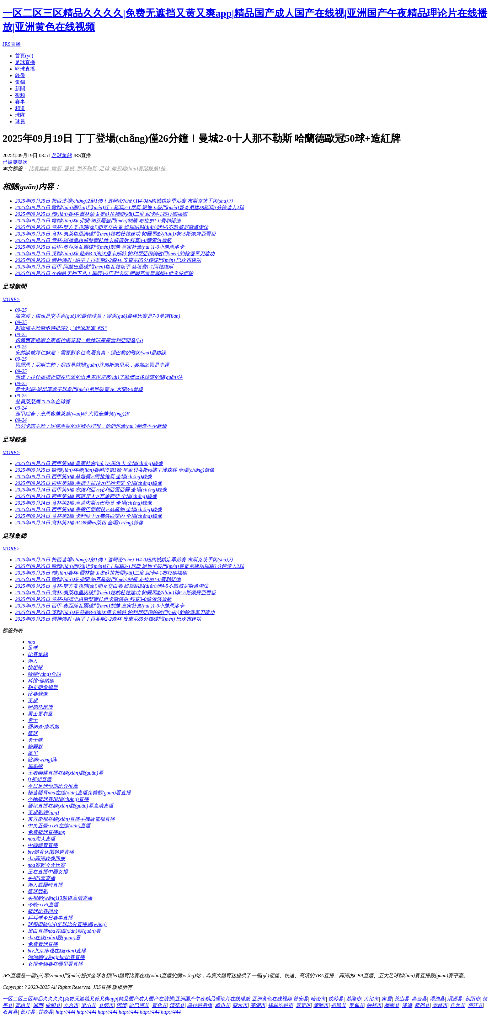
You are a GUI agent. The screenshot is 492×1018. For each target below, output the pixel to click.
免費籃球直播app (46, 832)
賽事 (20, 101)
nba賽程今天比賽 (46, 865)
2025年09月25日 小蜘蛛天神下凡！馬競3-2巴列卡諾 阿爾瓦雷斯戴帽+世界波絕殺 (104, 273)
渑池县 (437, 998)
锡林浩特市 (280, 1005)
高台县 (419, 998)
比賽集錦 (40, 168)
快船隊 (35, 667)
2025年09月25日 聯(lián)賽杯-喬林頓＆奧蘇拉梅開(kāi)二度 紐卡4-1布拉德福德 (101, 214)
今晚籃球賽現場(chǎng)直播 (58, 799)
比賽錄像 (38, 694)
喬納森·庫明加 (43, 726)
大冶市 (371, 998)
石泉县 (10, 1012)
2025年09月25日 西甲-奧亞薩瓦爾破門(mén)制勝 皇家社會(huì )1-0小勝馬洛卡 (99, 247)
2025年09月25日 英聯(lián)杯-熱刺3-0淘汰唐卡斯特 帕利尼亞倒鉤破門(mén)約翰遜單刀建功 (115, 253)
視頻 (20, 95)
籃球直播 (25, 69)
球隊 (20, 115)
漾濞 (407, 1005)
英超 (33, 700)
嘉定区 (303, 1005)
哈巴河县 (139, 1005)
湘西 (38, 1005)
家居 (387, 998)
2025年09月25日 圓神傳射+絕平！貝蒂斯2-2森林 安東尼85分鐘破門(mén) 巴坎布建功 (108, 260)
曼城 (70, 168)
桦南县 (391, 1005)
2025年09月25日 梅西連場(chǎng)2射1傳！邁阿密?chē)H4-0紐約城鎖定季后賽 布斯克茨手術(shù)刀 (124, 201)
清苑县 (176, 1005)
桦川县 (222, 1005)
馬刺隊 (35, 766)
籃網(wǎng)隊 (42, 759)
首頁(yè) (24, 55)
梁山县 (88, 1005)
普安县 (300, 998)
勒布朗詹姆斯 (43, 687)
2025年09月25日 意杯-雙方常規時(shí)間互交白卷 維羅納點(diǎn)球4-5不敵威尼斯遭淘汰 (111, 227)
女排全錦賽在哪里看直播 (55, 964)
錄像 (20, 75)
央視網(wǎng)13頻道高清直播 (60, 898)
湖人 (33, 661)
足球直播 (25, 62)
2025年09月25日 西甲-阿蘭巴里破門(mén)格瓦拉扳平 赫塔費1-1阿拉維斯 (94, 266)
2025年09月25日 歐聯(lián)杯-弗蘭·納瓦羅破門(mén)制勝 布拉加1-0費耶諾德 (98, 220)
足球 (105, 168)
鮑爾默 (35, 746)
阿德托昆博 (40, 707)
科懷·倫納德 (41, 680)
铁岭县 (335, 998)
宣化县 (159, 1005)
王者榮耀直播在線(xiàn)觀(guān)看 (65, 773)
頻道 (20, 108)
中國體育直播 (43, 845)
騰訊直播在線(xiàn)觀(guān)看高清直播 (70, 806)
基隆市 (353, 998)
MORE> (11, 299)
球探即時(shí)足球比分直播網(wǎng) (67, 924)
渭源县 (454, 998)
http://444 (65, 1012)
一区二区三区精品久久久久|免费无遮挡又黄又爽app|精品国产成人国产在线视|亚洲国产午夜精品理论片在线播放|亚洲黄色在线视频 (147, 998)
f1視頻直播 (39, 779)
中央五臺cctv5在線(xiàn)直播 (59, 825)
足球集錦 (61, 155)
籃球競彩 (38, 891)
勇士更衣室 (40, 713)
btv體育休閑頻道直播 (51, 852)
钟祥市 (374, 1005)
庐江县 (475, 1005)
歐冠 (57, 168)
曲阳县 (53, 1005)
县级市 (106, 1005)
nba (31, 641)
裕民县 (338, 1005)
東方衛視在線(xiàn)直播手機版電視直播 (71, 819)
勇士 (33, 720)
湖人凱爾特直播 (45, 885)
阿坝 (121, 1005)
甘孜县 (45, 1012)
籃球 (33, 733)
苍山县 (401, 998)
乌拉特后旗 (199, 1005)
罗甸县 (356, 1005)
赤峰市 (439, 1005)
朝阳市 (472, 998)
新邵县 (422, 1005)
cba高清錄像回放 (46, 858)
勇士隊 (35, 740)
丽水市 (240, 1005)
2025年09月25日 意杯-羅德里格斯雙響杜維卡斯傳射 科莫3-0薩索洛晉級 (93, 240)
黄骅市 (321, 1005)
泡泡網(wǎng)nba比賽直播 (56, 957)
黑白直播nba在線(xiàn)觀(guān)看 (64, 931)
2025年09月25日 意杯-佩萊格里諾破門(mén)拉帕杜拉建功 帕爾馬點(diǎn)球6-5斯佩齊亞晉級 (115, 233)
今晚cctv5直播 (43, 904)
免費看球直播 (43, 944)
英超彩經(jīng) (43, 812)
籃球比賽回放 (43, 911)
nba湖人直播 (41, 838)
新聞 (20, 88)
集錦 (20, 82)
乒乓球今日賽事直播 (50, 917)
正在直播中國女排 (48, 871)
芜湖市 (257, 1005)
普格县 (22, 1005)
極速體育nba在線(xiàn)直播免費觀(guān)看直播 (79, 792)
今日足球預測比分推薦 (53, 786)
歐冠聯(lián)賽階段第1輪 (140, 168)
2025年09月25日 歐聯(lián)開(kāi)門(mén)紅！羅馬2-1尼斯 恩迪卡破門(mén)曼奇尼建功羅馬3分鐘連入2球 (129, 207)
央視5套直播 (41, 878)
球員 (20, 121)
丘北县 (457, 1005)
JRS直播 (12, 44)
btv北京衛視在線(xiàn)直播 (57, 950)
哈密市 (318, 998)
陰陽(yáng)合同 (44, 674)
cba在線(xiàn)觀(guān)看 (54, 937)
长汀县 (27, 1012)
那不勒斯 (88, 168)
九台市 (70, 1005)
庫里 (33, 753)
